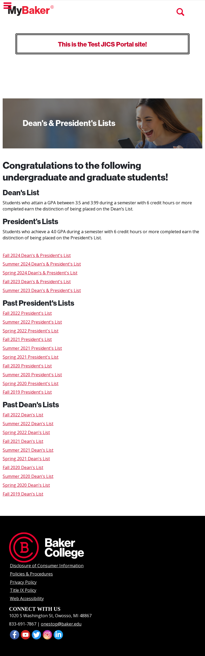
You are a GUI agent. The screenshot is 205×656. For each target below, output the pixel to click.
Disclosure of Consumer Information (47, 566)
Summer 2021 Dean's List (28, 450)
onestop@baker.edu (61, 624)
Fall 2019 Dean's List (23, 494)
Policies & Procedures (31, 574)
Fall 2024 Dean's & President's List (37, 255)
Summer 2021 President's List (32, 348)
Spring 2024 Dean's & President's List (40, 273)
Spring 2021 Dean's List (26, 459)
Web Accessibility (27, 598)
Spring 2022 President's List (30, 331)
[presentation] (25, 634)
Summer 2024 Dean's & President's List (42, 264)
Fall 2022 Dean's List (23, 415)
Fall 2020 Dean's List (23, 467)
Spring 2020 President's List (30, 383)
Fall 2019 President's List (27, 392)
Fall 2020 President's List (27, 366)
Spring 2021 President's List (30, 357)
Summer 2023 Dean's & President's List (42, 290)
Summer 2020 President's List (32, 375)
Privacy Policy (23, 582)
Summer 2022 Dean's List (28, 424)
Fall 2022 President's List (27, 313)
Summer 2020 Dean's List (28, 476)
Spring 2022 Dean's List (26, 432)
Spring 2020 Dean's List (26, 485)
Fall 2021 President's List (27, 339)
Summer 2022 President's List (32, 322)
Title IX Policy (23, 590)
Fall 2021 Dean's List (23, 441)
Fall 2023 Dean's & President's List (37, 282)
